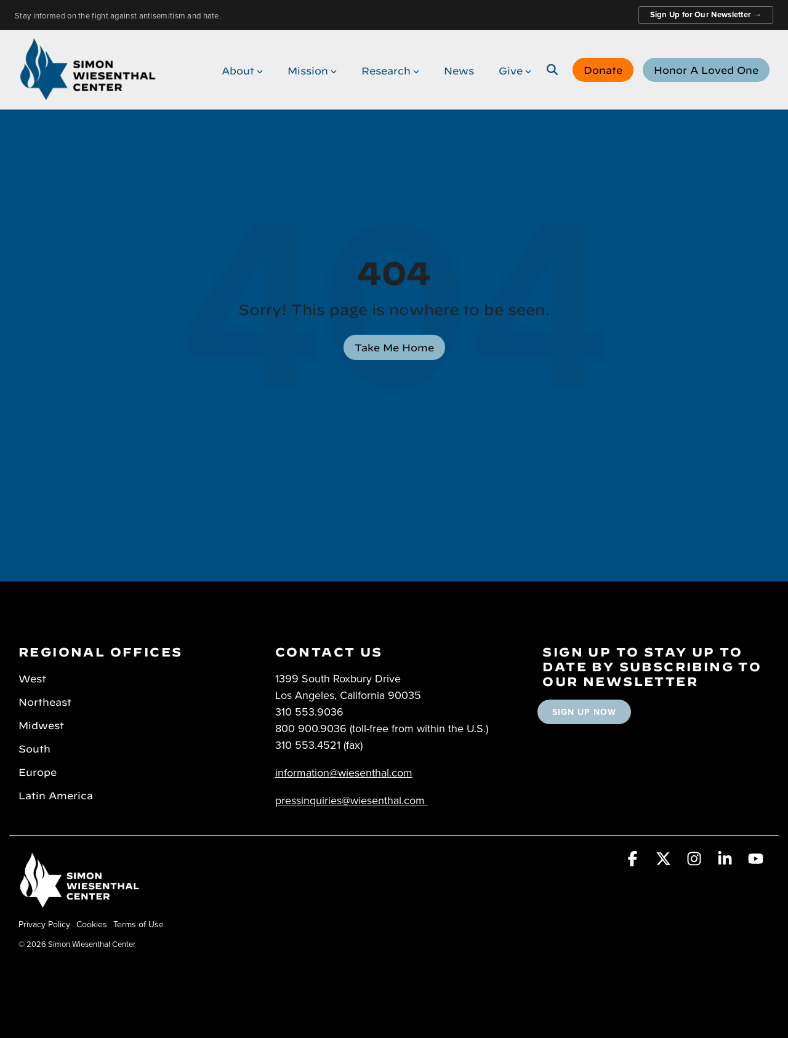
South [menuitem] (34, 747)
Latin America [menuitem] (55, 794)
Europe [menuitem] (37, 771)
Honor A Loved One (706, 69)
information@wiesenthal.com (343, 772)
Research (390, 70)
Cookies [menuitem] (91, 924)
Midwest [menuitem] (41, 724)
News (459, 70)
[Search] (552, 70)
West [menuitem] (32, 677)
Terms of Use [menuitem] (138, 924)
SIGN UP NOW (584, 712)
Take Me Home (394, 346)
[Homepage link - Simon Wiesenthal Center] (80, 903)
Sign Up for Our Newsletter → (706, 14)
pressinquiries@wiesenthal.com (350, 800)
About (242, 70)
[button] (634, 861)
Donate (603, 69)
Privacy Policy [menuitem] (44, 924)
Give (515, 70)
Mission (312, 70)
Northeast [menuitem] (44, 700)
